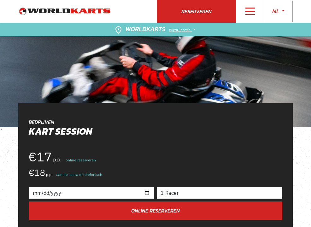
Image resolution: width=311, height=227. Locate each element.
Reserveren (196, 11)
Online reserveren (155, 210)
